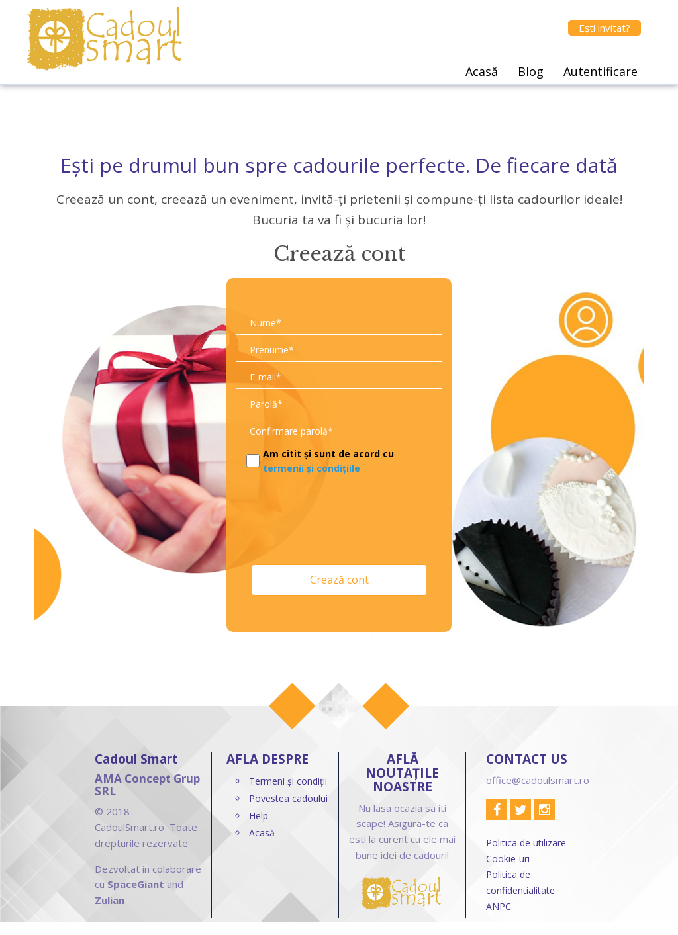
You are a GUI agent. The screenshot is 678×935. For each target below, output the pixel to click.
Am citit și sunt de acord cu (328, 460)
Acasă (481, 71)
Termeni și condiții (288, 781)
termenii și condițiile (311, 468)
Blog (531, 71)
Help (258, 815)
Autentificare (600, 71)
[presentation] (337, 517)
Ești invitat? (604, 27)
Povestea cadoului (288, 798)
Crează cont (339, 579)
